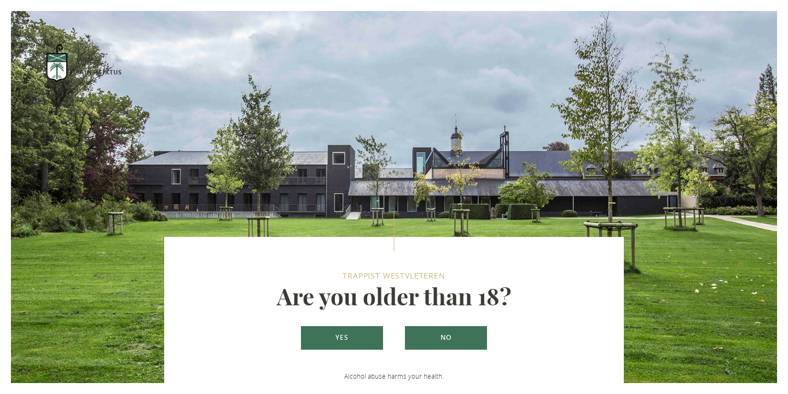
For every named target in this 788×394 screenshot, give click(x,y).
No (446, 337)
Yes (342, 337)
